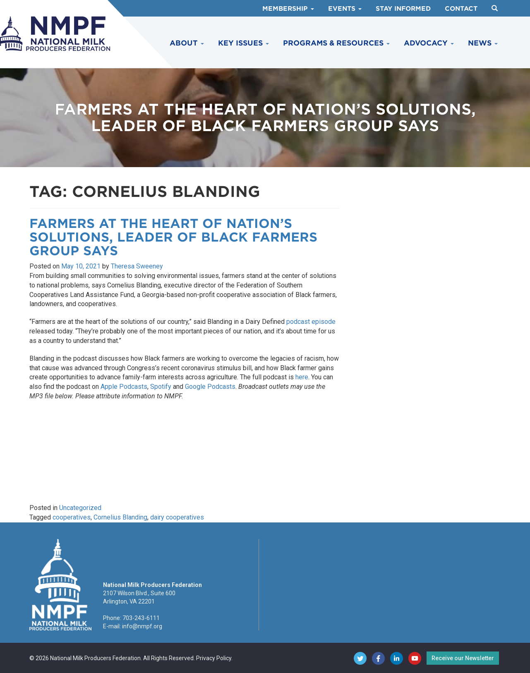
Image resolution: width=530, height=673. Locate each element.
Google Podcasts (210, 386)
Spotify (160, 386)
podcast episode (311, 322)
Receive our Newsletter (463, 658)
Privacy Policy (213, 658)
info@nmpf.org (142, 626)
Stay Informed (403, 8)
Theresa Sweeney (137, 266)
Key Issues (243, 43)
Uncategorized (80, 508)
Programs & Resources (336, 43)
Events (345, 8)
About (187, 43)
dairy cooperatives (177, 517)
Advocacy (429, 43)
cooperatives (72, 517)
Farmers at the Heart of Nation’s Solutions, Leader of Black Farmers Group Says (173, 237)
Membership (288, 8)
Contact (461, 8)
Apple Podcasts (124, 386)
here (301, 377)
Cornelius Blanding (120, 517)
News (483, 43)
